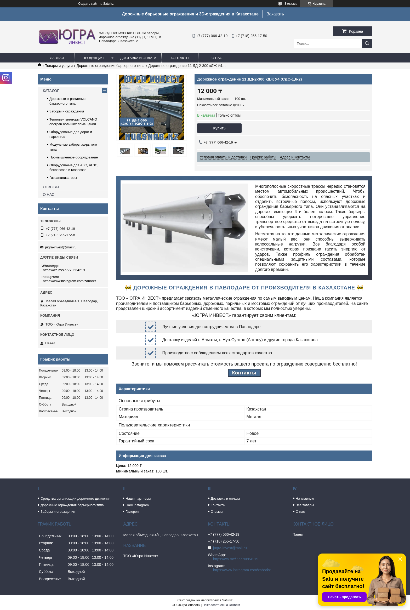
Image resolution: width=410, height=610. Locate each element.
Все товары (305, 505)
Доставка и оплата (138, 58)
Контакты (180, 58)
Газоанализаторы (63, 178)
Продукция (93, 58)
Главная (56, 58)
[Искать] (367, 43)
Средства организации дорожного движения (75, 498)
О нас (217, 58)
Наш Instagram (137, 505)
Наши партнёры (138, 498)
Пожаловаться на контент (221, 605)
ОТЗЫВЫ (51, 187)
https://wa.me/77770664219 (64, 270)
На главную (305, 498)
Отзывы (217, 512)
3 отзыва (290, 3)
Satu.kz (227, 600)
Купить (219, 128)
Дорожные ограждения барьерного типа (111, 66)
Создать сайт (88, 3)
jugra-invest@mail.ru (60, 247)
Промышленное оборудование (73, 157)
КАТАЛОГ (51, 91)
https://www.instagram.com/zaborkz (69, 281)
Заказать (275, 14)
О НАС (48, 194)
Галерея (132, 512)
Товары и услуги (59, 66)
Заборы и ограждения (66, 111)
